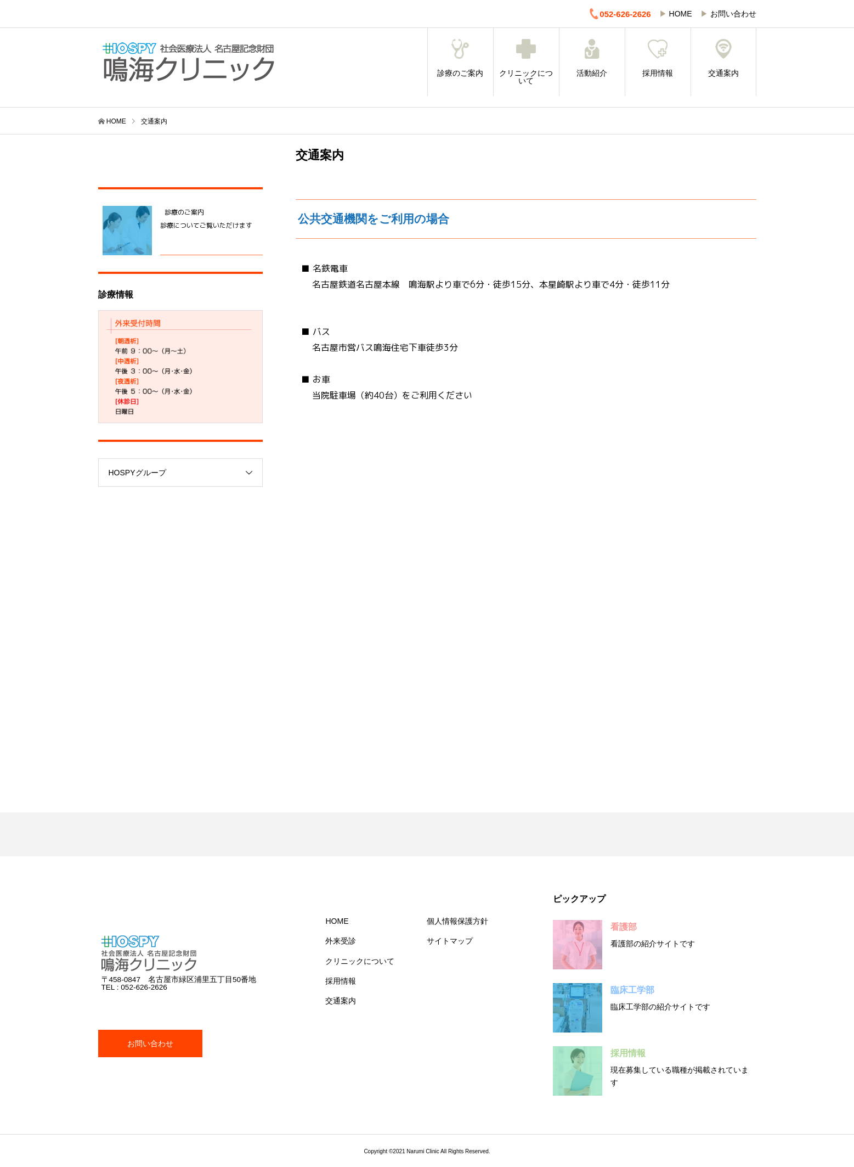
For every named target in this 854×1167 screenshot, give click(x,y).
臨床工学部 (632, 990)
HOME (680, 13)
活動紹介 (592, 58)
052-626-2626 (620, 13)
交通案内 (723, 58)
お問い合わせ (733, 13)
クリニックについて (526, 62)
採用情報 (658, 58)
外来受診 (340, 940)
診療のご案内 (460, 58)
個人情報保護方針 (457, 921)
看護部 (623, 927)
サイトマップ (450, 940)
